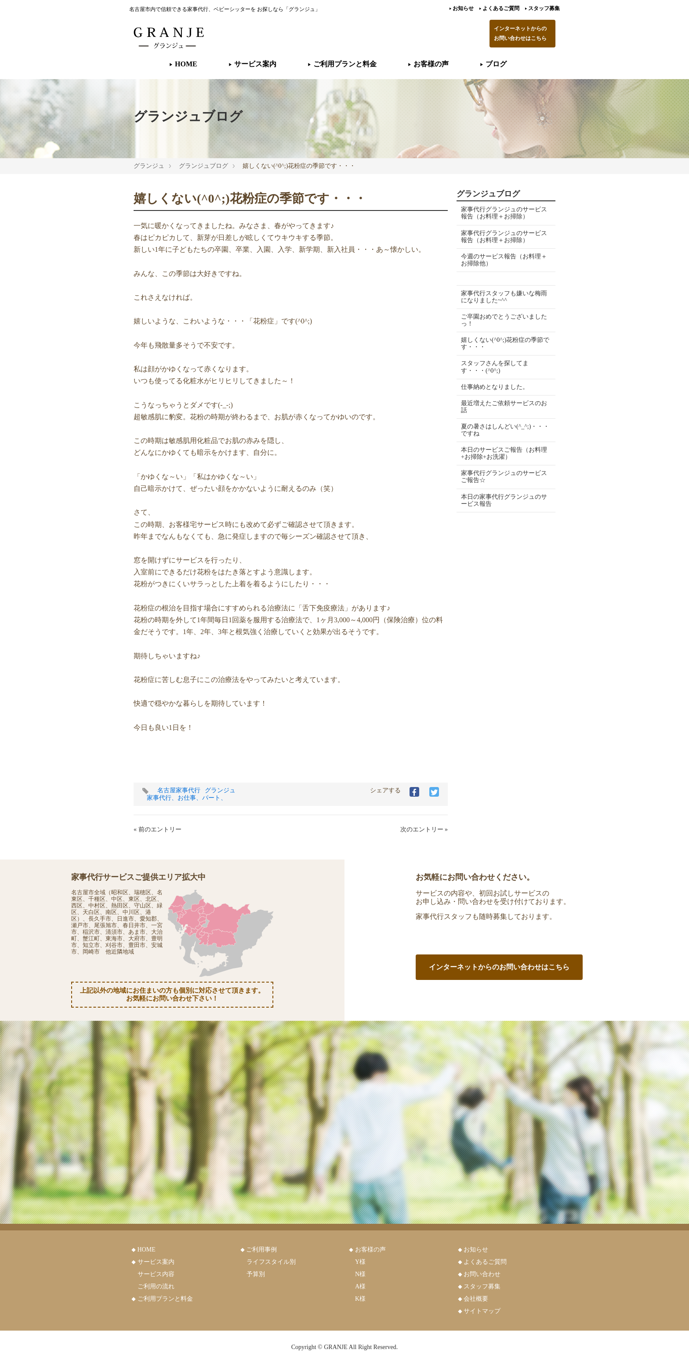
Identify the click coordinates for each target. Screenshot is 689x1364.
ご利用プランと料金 (342, 64)
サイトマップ (482, 1311)
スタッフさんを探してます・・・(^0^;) (495, 367)
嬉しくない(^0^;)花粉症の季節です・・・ (502, 343)
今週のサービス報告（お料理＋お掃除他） (501, 260)
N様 (360, 1274)
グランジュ (149, 166)
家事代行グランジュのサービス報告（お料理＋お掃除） (501, 213)
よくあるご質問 (499, 8)
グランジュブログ (203, 166)
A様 (360, 1286)
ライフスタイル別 (271, 1262)
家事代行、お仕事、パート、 (187, 797)
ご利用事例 (261, 1249)
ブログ (493, 64)
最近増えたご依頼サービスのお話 (501, 407)
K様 (360, 1298)
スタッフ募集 (542, 8)
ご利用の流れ (156, 1286)
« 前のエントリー (157, 829)
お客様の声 (428, 64)
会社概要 (476, 1298)
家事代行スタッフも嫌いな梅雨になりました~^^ (501, 297)
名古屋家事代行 (178, 790)
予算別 (256, 1274)
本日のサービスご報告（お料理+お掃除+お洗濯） (501, 453)
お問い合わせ (482, 1274)
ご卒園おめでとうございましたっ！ (501, 320)
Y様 (360, 1262)
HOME (183, 64)
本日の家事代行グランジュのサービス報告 (501, 500)
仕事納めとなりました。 (495, 387)
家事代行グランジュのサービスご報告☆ (501, 476)
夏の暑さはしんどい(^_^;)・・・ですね (488, 430)
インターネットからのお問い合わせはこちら (520, 33)
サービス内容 (156, 1274)
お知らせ (461, 8)
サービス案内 (252, 64)
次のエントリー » (424, 829)
